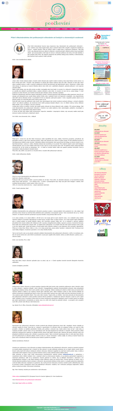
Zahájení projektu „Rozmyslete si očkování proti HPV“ (101, 160)
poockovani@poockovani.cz (68, 407)
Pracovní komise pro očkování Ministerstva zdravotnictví (100, 136)
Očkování (13, 29)
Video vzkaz (15, 376)
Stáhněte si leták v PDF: (102, 83)
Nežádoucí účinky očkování (24, 29)
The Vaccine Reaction (100, 172)
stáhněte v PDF (104, 45)
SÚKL (96, 184)
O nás (71, 29)
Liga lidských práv (99, 188)
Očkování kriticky (99, 181)
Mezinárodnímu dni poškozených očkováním (28, 379)
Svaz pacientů (98, 196)
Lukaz (52, 409)
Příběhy (36, 29)
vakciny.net (97, 198)
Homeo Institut (64, 409)
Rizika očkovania (99, 177)
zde (105, 43)
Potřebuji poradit (44, 29)
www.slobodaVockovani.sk (46, 305)
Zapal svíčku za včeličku (25, 383)
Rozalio (96, 186)
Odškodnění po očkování (101, 131)
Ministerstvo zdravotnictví (101, 182)
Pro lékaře (64, 29)
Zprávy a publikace (55, 29)
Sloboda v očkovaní (100, 179)
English (77, 29)
